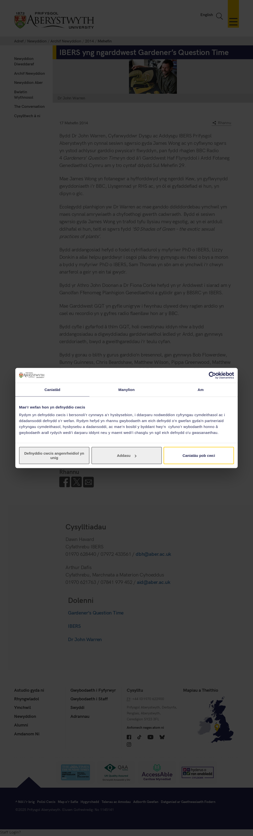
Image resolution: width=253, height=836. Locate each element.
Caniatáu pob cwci (199, 455)
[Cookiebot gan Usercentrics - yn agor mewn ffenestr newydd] (212, 375)
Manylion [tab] (126, 389)
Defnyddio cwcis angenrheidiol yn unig (54, 455)
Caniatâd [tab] (52, 389)
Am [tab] (201, 389)
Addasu (126, 455)
